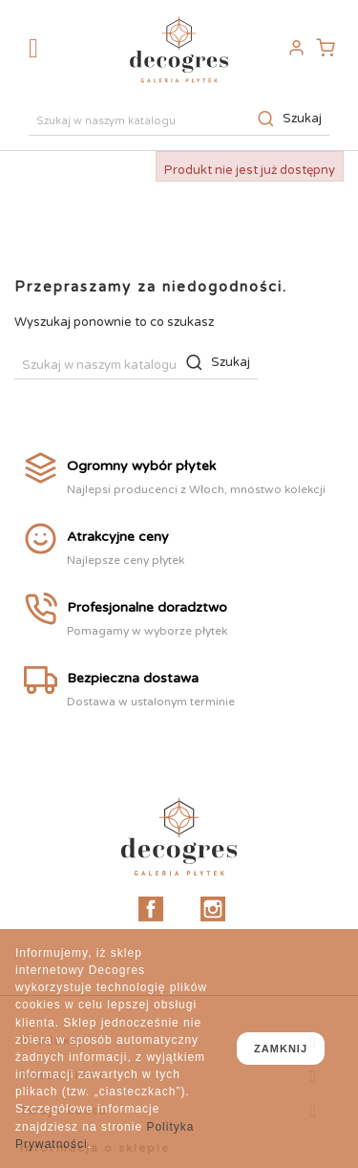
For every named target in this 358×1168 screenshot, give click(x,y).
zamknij (280, 1048)
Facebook (150, 909)
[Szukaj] (179, 118)
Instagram (212, 909)
